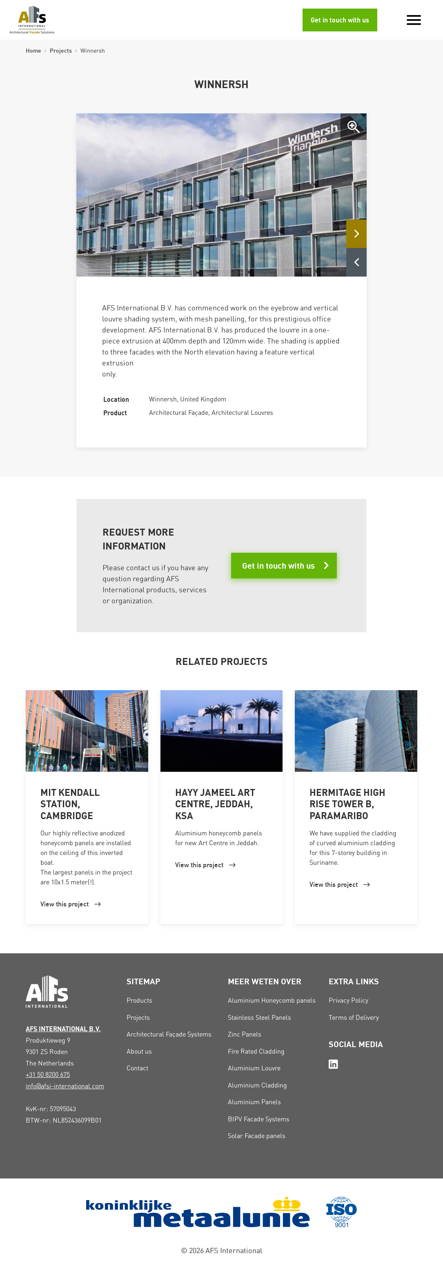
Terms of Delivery (354, 1017)
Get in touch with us (340, 20)
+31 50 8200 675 (48, 1075)
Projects (61, 50)
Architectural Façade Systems (169, 1034)
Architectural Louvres (242, 412)
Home (33, 50)
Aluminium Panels (254, 1102)
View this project (64, 904)
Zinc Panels (244, 1034)
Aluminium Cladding (257, 1085)
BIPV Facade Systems (258, 1119)
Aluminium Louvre (254, 1068)
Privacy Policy (348, 1000)
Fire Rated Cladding (256, 1051)
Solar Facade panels (256, 1136)
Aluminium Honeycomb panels (272, 1000)
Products (139, 1000)
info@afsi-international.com (65, 1086)
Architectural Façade (178, 412)
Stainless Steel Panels (259, 1017)
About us (139, 1051)
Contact (137, 1068)
